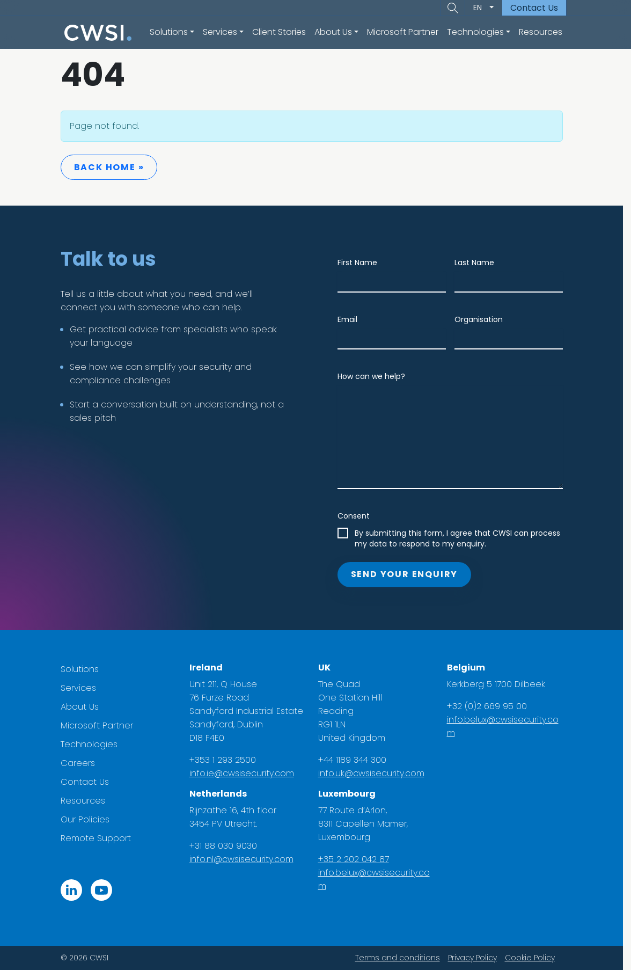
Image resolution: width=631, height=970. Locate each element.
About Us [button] (333, 32)
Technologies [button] (475, 32)
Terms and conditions (401, 957)
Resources (540, 32)
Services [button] (220, 32)
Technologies (92, 744)
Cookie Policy (534, 957)
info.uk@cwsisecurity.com (375, 773)
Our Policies (88, 819)
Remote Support (99, 838)
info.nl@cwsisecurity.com (245, 859)
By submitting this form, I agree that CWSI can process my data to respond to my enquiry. (461, 538)
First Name (361, 262)
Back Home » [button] (113, 167)
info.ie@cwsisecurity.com (245, 773)
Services (82, 688)
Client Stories (279, 32)
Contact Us (534, 8)
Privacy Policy (476, 957)
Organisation (482, 319)
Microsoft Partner (402, 32)
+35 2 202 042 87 (357, 859)
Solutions (83, 669)
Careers (81, 763)
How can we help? (375, 376)
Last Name (478, 262)
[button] (452, 8)
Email (351, 319)
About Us (83, 707)
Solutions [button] (169, 32)
